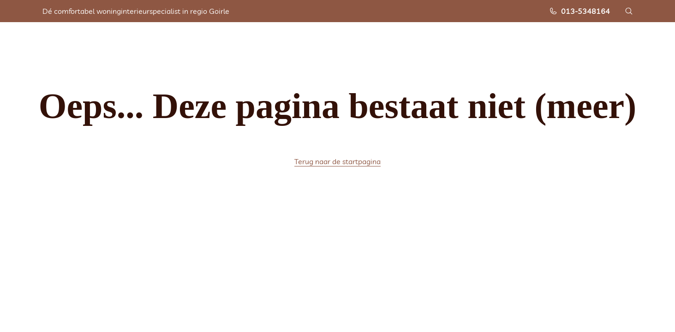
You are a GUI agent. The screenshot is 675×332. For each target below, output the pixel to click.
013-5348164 (579, 11)
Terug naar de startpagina (337, 161)
